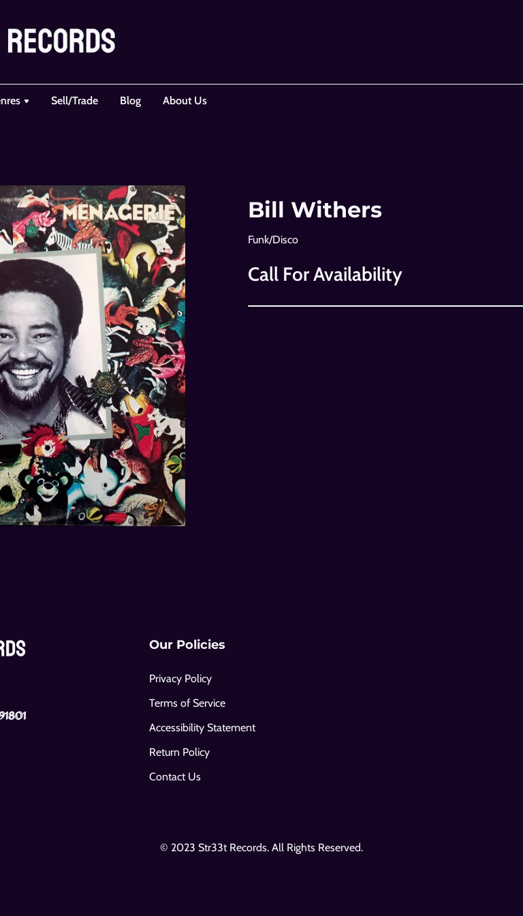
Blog (130, 100)
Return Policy (179, 752)
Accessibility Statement (202, 727)
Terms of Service (187, 703)
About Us (185, 100)
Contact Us (175, 776)
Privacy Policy (180, 678)
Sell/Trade (74, 100)
